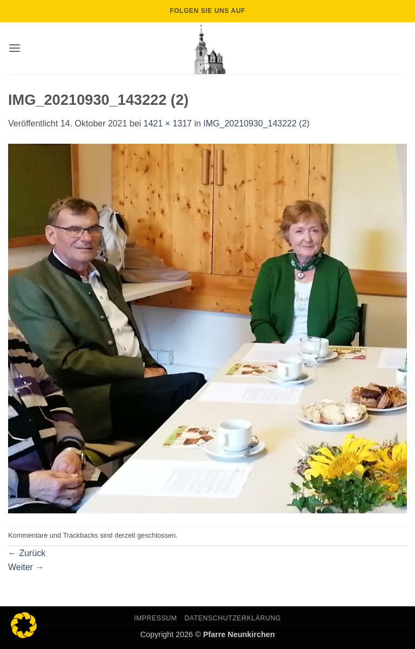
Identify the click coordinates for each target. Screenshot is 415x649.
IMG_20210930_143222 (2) (256, 123)
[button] (14, 48)
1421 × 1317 (168, 123)
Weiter (26, 567)
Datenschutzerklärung (232, 618)
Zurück (26, 553)
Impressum (155, 618)
